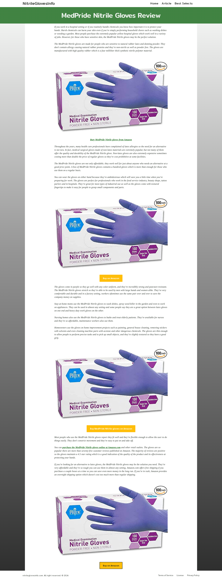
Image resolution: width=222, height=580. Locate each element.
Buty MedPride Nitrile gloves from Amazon (111, 139)
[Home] (39, 3)
